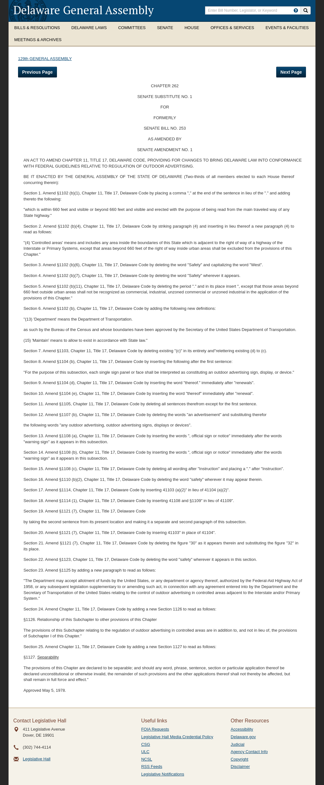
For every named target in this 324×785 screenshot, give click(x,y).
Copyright (239, 759)
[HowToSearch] (296, 10)
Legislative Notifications (162, 774)
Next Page (291, 72)
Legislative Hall (36, 759)
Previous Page (37, 72)
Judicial (237, 744)
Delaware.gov (243, 736)
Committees (132, 27)
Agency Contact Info (249, 751)
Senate (165, 27)
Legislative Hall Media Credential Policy (177, 736)
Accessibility (242, 729)
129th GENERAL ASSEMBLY (45, 58)
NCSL (146, 759)
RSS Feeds (151, 766)
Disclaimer (240, 766)
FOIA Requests (155, 729)
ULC (145, 751)
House (191, 27)
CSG (145, 744)
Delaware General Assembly (83, 10)
